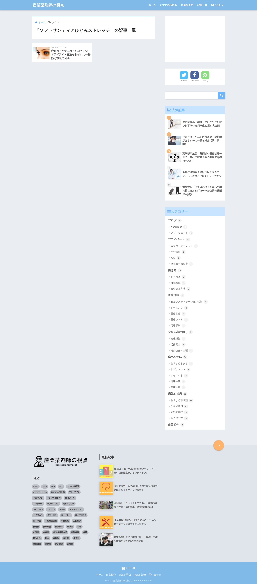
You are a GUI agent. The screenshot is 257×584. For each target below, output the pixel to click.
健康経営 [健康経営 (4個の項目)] (47, 526)
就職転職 (178, 283)
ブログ (175, 220)
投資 (176, 258)
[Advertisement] (195, 39)
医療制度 (178, 314)
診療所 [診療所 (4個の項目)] (48, 544)
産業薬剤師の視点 (48, 5)
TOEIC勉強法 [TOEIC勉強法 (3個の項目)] (73, 486)
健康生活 (178, 381)
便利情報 (178, 252)
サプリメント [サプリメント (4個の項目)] (53, 504)
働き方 (175, 270)
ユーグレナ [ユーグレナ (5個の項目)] (66, 515)
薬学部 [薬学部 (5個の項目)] (76, 538)
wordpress (179, 227)
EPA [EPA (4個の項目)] (53, 486)
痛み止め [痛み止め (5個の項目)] (37, 538)
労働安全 (178, 345)
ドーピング (179, 308)
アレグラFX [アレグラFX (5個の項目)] (74, 492)
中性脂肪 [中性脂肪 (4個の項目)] (65, 521)
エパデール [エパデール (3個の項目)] (38, 504)
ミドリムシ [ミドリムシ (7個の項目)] (38, 515)
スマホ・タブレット (184, 246)
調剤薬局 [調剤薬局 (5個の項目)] (59, 544)
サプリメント (180, 370)
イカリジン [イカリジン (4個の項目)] (38, 498)
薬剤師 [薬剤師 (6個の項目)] (66, 538)
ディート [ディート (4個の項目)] (51, 509)
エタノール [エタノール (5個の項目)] (70, 498)
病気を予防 (187, 5)
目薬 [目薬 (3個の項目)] (47, 538)
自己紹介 (176, 425)
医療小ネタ (179, 320)
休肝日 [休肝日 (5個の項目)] (36, 526)
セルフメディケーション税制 (189, 302)
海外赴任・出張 (182, 351)
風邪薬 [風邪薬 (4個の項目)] (70, 544)
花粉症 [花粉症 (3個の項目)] (56, 538)
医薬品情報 (179, 406)
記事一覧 (202, 5)
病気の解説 (179, 412)
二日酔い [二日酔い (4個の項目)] (77, 521)
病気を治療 (177, 394)
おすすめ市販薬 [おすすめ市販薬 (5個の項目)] (58, 492)
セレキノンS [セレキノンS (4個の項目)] (68, 504)
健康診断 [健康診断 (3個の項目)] (59, 526)
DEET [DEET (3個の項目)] (35, 486)
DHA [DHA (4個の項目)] (44, 486)
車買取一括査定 (182, 264)
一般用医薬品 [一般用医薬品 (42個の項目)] (51, 521)
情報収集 (178, 326)
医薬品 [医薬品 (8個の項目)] (70, 526)
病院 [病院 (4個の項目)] (85, 532)
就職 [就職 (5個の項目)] (79, 526)
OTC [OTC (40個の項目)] (61, 486)
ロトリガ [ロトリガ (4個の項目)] (37, 521)
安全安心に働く (180, 332)
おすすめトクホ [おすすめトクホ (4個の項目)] (40, 492)
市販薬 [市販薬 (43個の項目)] (36, 532)
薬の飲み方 (179, 418)
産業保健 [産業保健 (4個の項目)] (75, 532)
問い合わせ (217, 5)
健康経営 (178, 339)
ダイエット (179, 376)
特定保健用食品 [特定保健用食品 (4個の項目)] (60, 532)
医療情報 (176, 295)
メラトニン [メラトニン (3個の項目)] (52, 515)
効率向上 (178, 277)
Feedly (205, 81)
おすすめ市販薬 (168, 5)
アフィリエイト (182, 233)
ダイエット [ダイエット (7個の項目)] (38, 509)
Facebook (195, 81)
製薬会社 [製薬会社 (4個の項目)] (37, 544)
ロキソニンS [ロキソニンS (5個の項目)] (80, 515)
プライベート (179, 240)
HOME (128, 568)
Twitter (184, 81)
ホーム (152, 5)
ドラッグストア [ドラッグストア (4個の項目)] (76, 509)
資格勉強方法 (180, 289)
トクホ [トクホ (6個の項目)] (62, 509)
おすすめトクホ (182, 364)
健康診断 (178, 387)
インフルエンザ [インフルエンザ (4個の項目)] (54, 498)
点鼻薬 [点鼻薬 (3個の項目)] (46, 532)
